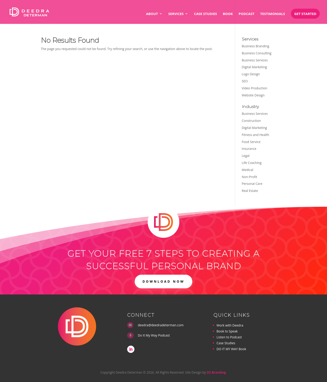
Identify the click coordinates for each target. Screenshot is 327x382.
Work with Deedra (230, 325)
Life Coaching (252, 163)
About (152, 14)
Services (176, 14)
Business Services (255, 60)
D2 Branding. (217, 372)
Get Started (305, 13)
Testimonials (272, 14)
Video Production (254, 88)
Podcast (246, 14)
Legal (246, 155)
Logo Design (251, 74)
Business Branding (255, 46)
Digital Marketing (254, 67)
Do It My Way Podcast (154, 335)
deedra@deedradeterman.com (160, 325)
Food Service (251, 142)
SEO (245, 81)
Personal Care (252, 183)
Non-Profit (249, 177)
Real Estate (250, 190)
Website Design (253, 95)
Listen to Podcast (229, 337)
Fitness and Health (255, 135)
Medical (247, 170)
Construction (251, 120)
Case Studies (205, 14)
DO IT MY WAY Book (231, 349)
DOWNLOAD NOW (163, 281)
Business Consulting (257, 53)
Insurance (249, 148)
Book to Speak (227, 331)
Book (228, 14)
